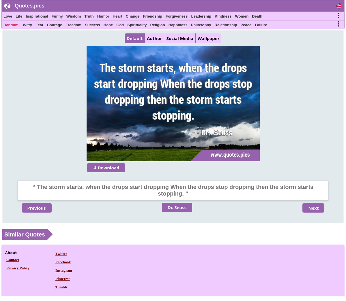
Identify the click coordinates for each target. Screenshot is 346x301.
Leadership (201, 16)
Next (313, 208)
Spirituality (137, 25)
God (120, 25)
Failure (261, 25)
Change (133, 16)
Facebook (63, 262)
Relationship (226, 25)
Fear (39, 25)
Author (154, 38)
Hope (108, 25)
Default (135, 38)
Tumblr (61, 287)
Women (241, 16)
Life (19, 16)
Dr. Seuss (177, 207)
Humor (103, 16)
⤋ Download (106, 168)
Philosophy (201, 25)
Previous (36, 208)
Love (7, 16)
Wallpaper (209, 38)
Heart (117, 16)
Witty (27, 25)
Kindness (223, 16)
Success (92, 25)
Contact (12, 260)
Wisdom (73, 16)
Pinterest (62, 279)
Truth (89, 16)
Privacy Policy (17, 268)
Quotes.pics (29, 6)
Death (257, 16)
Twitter (61, 253)
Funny (57, 16)
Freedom (73, 25)
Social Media (179, 38)
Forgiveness (177, 16)
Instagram (63, 270)
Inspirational (37, 16)
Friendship (152, 16)
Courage (54, 25)
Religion (157, 25)
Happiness (178, 25)
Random (10, 25)
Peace (246, 25)
